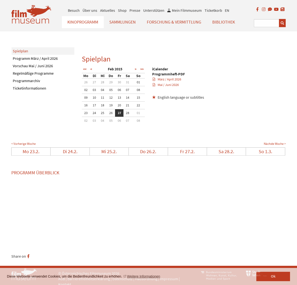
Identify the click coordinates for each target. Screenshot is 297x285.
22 (138, 105)
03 (94, 90)
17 (94, 105)
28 (102, 82)
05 (111, 90)
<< (84, 69)
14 (127, 97)
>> (142, 69)
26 (86, 82)
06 (119, 90)
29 (111, 82)
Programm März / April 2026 (35, 58)
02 (86, 90)
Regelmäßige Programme (33, 73)
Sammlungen (122, 22)
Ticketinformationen (29, 88)
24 (94, 113)
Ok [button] (273, 276)
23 (86, 113)
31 (127, 82)
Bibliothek (223, 22)
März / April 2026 (167, 79)
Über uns (90, 10)
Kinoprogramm (82, 22)
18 (102, 105)
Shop (122, 10)
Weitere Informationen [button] (143, 276)
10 (94, 97)
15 (138, 97)
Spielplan (20, 51)
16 (86, 105)
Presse (134, 10)
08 (138, 90)
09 (86, 97)
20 (119, 105)
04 (102, 90)
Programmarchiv (26, 80)
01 (138, 82)
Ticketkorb (213, 10)
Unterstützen (153, 10)
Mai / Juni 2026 (166, 85)
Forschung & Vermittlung (174, 22)
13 (119, 97)
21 (127, 105)
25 (102, 113)
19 (111, 105)
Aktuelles (107, 10)
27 (94, 82)
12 (111, 97)
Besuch (74, 10)
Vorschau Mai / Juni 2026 (33, 65)
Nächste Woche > (275, 144)
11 (102, 97)
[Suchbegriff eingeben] (266, 23)
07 (127, 90)
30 (119, 82)
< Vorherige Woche (23, 144)
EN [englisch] (227, 10)
